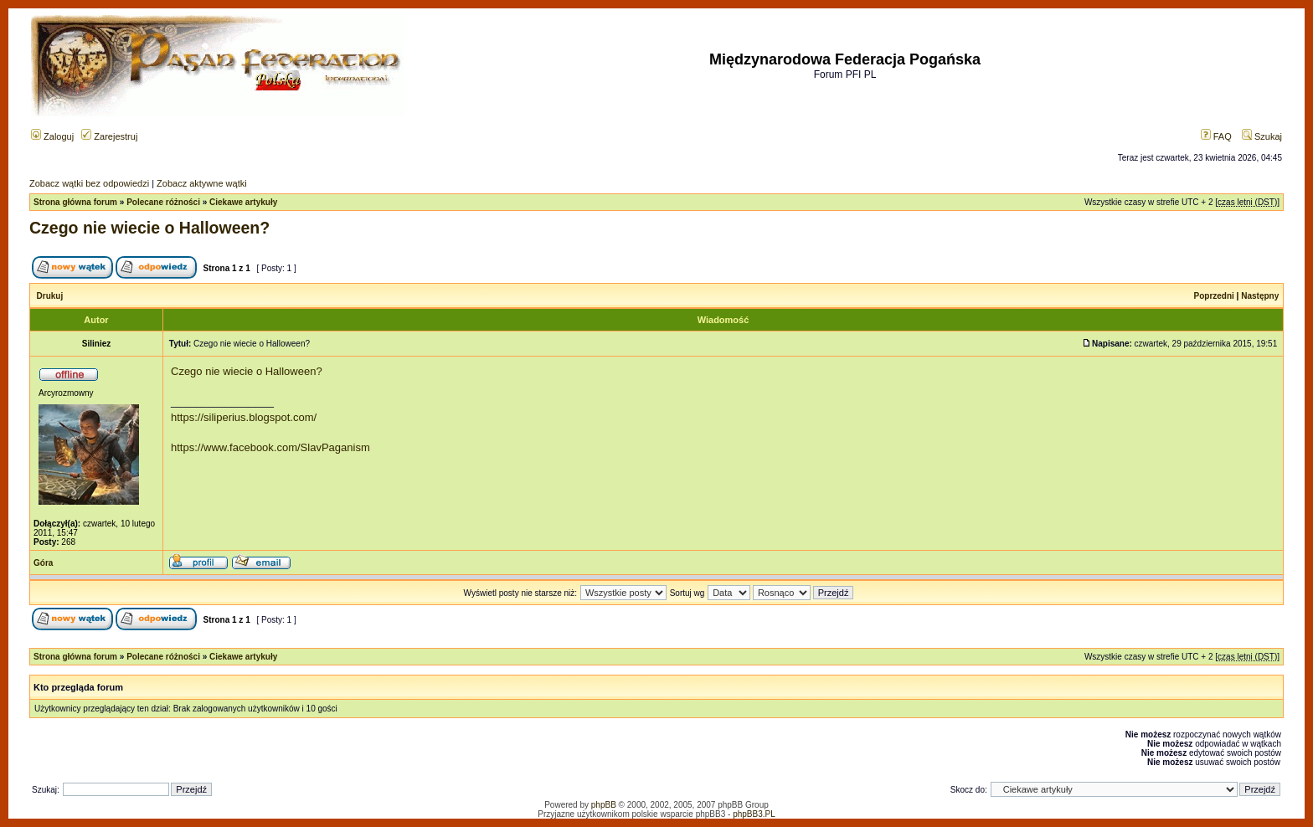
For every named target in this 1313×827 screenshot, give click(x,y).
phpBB (603, 804)
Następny (1260, 295)
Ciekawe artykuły (243, 202)
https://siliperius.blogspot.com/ (244, 417)
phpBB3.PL (754, 814)
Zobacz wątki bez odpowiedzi (89, 183)
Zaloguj (52, 136)
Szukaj (1262, 136)
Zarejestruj (109, 136)
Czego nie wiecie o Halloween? (149, 227)
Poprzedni (1214, 295)
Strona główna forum (75, 202)
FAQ (1216, 136)
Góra (43, 563)
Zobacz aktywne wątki (202, 183)
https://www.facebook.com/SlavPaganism (270, 447)
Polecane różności (163, 202)
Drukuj (50, 295)
